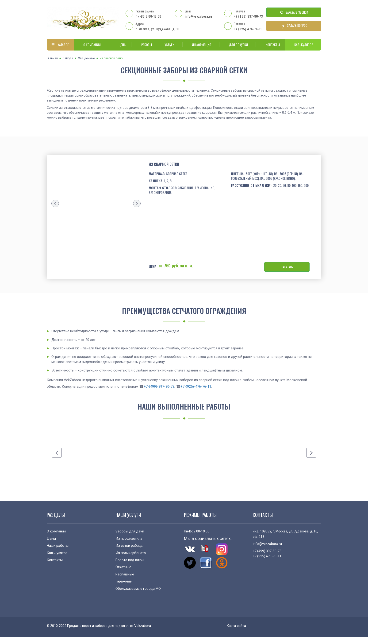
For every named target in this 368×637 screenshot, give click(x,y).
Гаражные (123, 581)
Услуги (169, 44)
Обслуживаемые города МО (138, 588)
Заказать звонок (294, 12)
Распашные (124, 574)
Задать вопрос (293, 26)
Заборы (68, 58)
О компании (91, 44)
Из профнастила (128, 538)
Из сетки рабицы (129, 545)
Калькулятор (303, 44)
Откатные (123, 567)
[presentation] (55, 203)
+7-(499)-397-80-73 (159, 386)
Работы (144, 44)
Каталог (59, 45)
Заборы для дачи (129, 531)
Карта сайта (236, 626)
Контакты (270, 44)
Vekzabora (142, 626)
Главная (52, 58)
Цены (120, 44)
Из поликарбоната (130, 553)
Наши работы (58, 545)
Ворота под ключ (129, 560)
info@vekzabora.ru (198, 16)
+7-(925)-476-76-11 (195, 386)
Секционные (86, 58)
